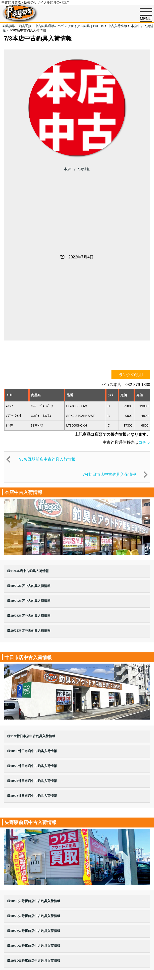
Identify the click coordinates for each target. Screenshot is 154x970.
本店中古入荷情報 (77, 169)
